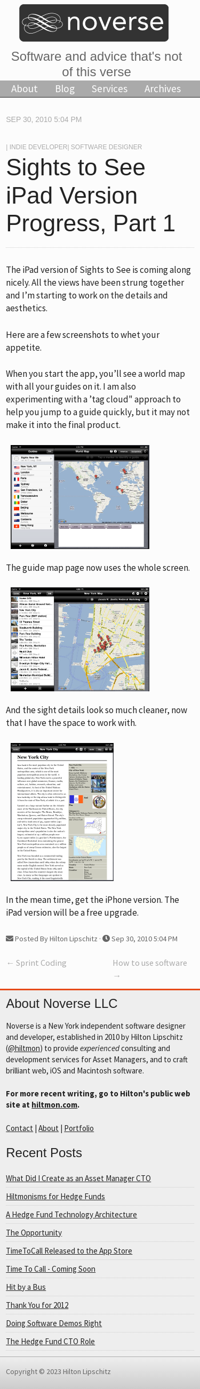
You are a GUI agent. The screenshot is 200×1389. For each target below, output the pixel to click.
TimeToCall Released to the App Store (69, 1251)
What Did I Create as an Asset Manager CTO (78, 1178)
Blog (65, 88)
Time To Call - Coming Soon (50, 1269)
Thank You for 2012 (37, 1305)
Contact (19, 1128)
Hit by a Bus (26, 1287)
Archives (163, 88)
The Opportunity (34, 1233)
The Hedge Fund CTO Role (50, 1341)
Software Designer (106, 147)
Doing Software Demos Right (54, 1323)
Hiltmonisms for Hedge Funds (55, 1196)
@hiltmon (24, 1048)
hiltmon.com (54, 1105)
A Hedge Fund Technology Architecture (71, 1214)
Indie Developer (39, 147)
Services (109, 88)
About (24, 88)
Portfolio (79, 1128)
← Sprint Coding (36, 962)
